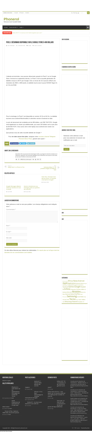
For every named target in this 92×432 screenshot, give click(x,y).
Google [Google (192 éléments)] (77, 287)
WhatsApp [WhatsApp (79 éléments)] (68, 302)
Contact (27, 12)
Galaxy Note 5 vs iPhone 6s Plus (16, 166)
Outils (21, 27)
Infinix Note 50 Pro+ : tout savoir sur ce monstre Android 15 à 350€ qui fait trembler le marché (56, 394)
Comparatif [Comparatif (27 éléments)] (70, 285)
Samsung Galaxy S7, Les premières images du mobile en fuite (47, 168)
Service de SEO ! (13, 27)
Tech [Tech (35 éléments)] (68, 299)
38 (10, 414)
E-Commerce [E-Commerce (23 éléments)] (80, 285)
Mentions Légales (6, 380)
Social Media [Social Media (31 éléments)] (80, 296)
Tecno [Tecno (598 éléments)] (72, 299)
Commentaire (11, 209)
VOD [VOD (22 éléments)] (64, 301)
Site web (9, 238)
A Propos (21, 12)
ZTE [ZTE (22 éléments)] (83, 301)
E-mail (8, 232)
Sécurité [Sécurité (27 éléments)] (64, 299)
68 (13, 398)
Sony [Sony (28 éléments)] (85, 296)
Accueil (16, 12)
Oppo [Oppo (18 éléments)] (81, 294)
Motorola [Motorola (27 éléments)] (83, 292)
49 (11, 408)
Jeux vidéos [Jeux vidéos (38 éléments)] (81, 289)
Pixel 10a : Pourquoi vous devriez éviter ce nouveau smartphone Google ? (49, 178)
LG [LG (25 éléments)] (85, 289)
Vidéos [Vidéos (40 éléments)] (83, 299)
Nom (8, 225)
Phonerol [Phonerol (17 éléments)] (65, 296)
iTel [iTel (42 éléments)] (77, 289)
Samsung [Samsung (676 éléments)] (72, 296)
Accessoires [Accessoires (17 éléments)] (65, 281)
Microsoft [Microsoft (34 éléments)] (69, 292)
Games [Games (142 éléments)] (71, 287)
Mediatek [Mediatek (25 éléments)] (65, 292)
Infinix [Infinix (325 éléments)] (67, 289)
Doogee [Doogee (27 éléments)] (75, 285)
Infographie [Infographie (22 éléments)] (73, 289)
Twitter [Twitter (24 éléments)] (79, 299)
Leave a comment (38, 45)
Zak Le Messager (11, 45)
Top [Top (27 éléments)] (77, 299)
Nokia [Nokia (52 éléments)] (72, 294)
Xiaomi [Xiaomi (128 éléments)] (75, 302)
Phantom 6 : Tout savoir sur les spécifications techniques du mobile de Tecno (16, 391)
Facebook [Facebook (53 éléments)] (65, 287)
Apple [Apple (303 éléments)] (65, 283)
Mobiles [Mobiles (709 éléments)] (76, 291)
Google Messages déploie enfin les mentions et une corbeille (13, 187)
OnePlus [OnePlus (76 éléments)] (77, 294)
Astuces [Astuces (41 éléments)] (78, 283)
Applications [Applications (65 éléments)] (72, 283)
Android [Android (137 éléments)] (81, 281)
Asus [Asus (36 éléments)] (82, 283)
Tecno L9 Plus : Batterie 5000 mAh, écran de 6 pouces (10, 411)
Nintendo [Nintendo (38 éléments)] (67, 294)
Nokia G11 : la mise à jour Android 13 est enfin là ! (33, 402)
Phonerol (11, 19)
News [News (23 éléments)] (64, 294)
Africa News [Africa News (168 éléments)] (73, 281)
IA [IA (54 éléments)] (63, 289)
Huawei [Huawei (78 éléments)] (83, 287)
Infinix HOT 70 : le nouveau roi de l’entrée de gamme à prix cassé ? (27, 32)
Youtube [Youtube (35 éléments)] (80, 301)
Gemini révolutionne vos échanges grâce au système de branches (32, 187)
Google (29, 45)
